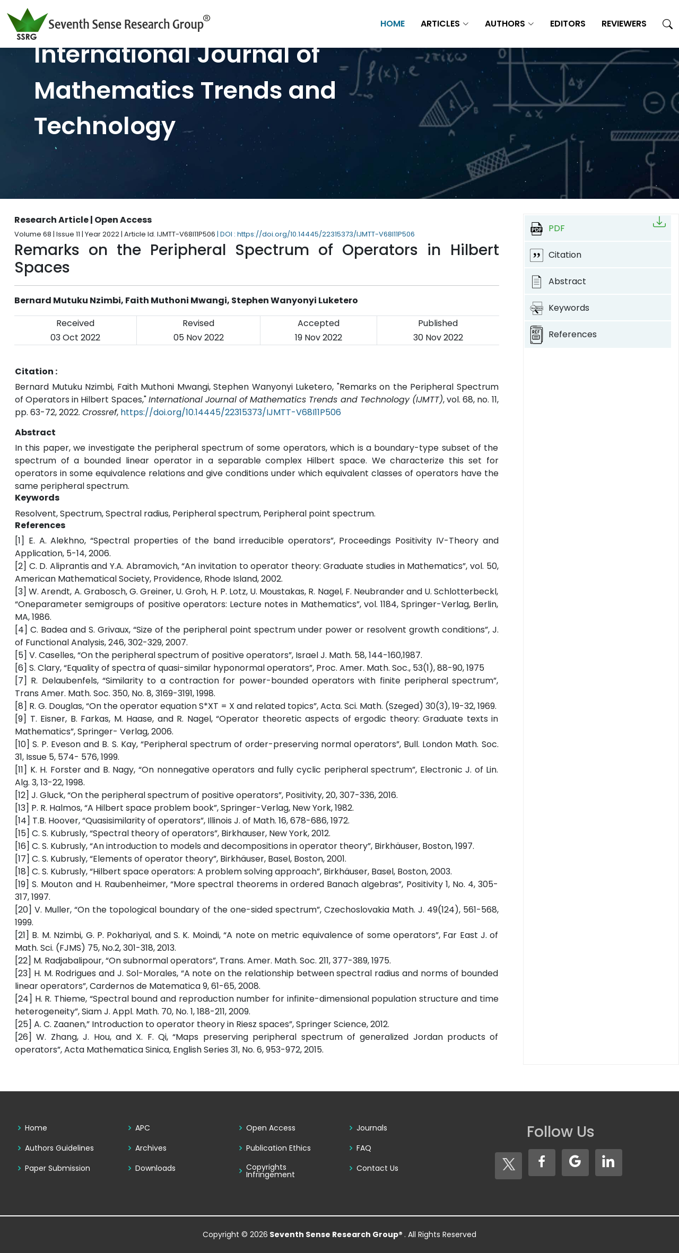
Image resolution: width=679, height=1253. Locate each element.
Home (392, 23)
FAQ (363, 1148)
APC (142, 1128)
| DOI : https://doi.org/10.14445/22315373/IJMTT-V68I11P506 (316, 234)
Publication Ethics (278, 1148)
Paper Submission (57, 1168)
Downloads (155, 1168)
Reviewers (624, 23)
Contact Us (377, 1168)
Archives (151, 1148)
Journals (371, 1128)
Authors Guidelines (59, 1148)
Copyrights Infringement (270, 1170)
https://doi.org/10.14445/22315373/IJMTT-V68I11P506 (230, 412)
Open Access (270, 1128)
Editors (568, 23)
